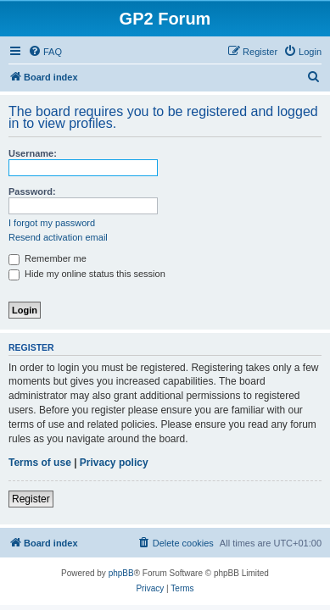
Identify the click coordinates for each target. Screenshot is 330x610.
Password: (32, 191)
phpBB (121, 573)
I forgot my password (51, 223)
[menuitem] (45, 52)
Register (31, 499)
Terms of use (39, 463)
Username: (32, 153)
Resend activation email (58, 237)
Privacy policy (114, 463)
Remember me (47, 258)
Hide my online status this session (86, 274)
